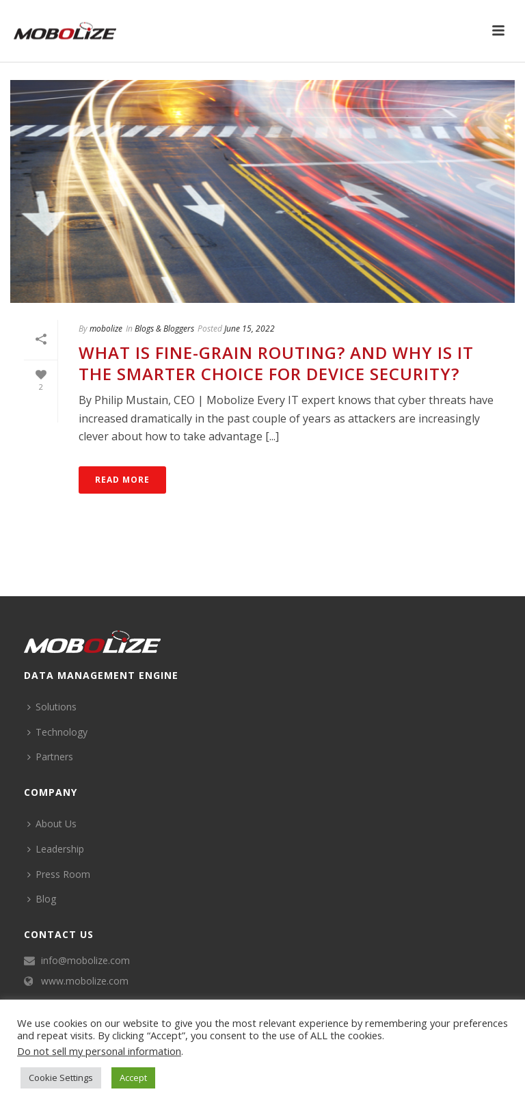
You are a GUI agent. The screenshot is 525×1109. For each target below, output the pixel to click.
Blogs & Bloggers (164, 328)
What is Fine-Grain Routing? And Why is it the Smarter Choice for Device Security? (276, 363)
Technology (57, 731)
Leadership (55, 848)
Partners (50, 756)
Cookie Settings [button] (61, 1077)
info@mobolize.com (85, 960)
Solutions (52, 706)
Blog (41, 898)
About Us (52, 823)
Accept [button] (133, 1077)
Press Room (58, 874)
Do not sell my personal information (99, 1051)
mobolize (106, 328)
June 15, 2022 (249, 328)
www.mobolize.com (85, 981)
